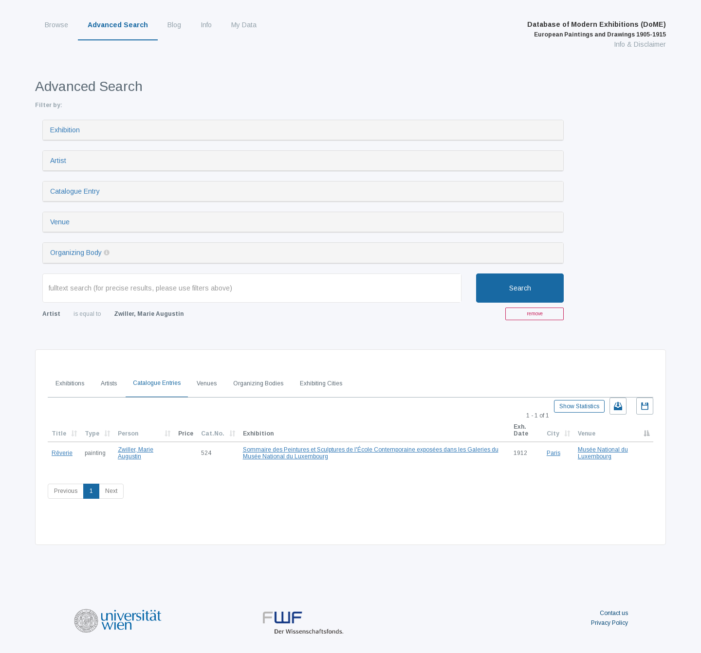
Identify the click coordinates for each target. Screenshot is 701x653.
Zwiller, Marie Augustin (135, 453)
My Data (244, 25)
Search (520, 288)
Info (206, 25)
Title (59, 433)
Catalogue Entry (75, 191)
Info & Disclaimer (640, 44)
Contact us (614, 613)
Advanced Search (118, 25)
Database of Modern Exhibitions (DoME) (596, 29)
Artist (58, 160)
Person (128, 433)
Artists (109, 383)
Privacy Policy (609, 622)
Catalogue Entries (157, 383)
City (553, 433)
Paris (553, 453)
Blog (174, 25)
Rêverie (62, 453)
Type (92, 433)
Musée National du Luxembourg (603, 453)
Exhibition (65, 130)
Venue (60, 222)
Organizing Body (76, 252)
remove (535, 313)
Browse (56, 25)
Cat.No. (212, 433)
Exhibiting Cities (321, 383)
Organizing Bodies (258, 383)
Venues (207, 383)
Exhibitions (69, 383)
